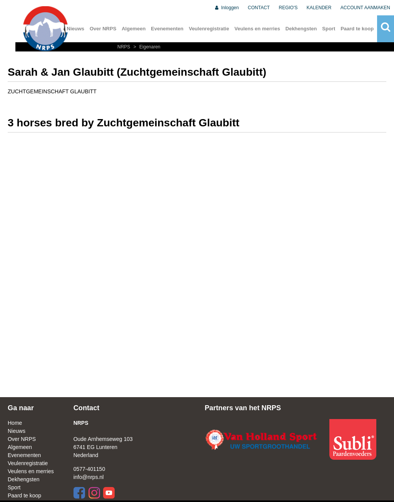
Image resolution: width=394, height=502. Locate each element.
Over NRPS (103, 28)
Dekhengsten (301, 28)
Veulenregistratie (209, 28)
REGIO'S (288, 7)
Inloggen (226, 7)
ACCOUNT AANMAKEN (365, 7)
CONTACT (259, 7)
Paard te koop (357, 28)
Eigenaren (146, 46)
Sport (328, 28)
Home (15, 423)
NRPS (124, 47)
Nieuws (16, 431)
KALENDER (319, 7)
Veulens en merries (257, 28)
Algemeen (133, 28)
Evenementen (167, 28)
